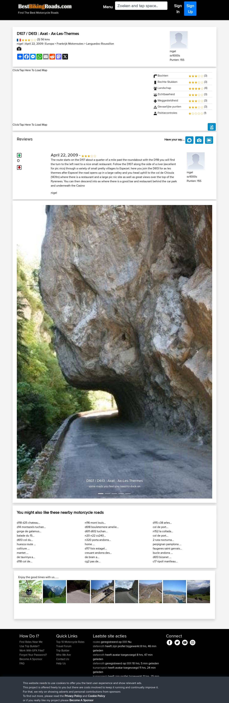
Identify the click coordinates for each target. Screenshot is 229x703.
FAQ (22, 663)
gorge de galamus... (29, 531)
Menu (108, 7)
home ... (90, 544)
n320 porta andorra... (98, 540)
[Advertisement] (80, 97)
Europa (49, 44)
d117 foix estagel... (96, 548)
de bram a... (92, 557)
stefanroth (99, 646)
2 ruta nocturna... (163, 540)
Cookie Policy (85, 698)
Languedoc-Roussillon (100, 44)
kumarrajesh (100, 667)
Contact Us (62, 659)
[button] (31, 352)
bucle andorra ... (163, 553)
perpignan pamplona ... (167, 544)
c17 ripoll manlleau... (165, 561)
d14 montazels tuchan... (31, 527)
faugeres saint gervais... (167, 548)
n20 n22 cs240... (95, 535)
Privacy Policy (67, 698)
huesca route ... (26, 544)
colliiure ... (23, 548)
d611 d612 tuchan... (96, 531)
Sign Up (190, 9)
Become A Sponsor (31, 659)
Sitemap (53, 698)
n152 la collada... (163, 531)
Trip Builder (62, 650)
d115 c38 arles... (162, 523)
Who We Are (63, 655)
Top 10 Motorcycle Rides (70, 642)
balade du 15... (26, 535)
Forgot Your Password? (33, 655)
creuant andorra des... (98, 553)
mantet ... (22, 553)
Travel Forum (63, 646)
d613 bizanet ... (162, 557)
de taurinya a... (26, 557)
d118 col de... (24, 561)
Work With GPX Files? (32, 650)
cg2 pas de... (93, 561)
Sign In (178, 9)
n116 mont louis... (95, 523)
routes (97, 642)
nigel (20, 44)
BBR (124, 642)
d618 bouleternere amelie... (102, 527)
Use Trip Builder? (29, 646)
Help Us (61, 663)
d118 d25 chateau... (28, 523)
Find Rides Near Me (31, 642)
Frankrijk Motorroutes (70, 44)
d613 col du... (25, 540)
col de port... (160, 527)
